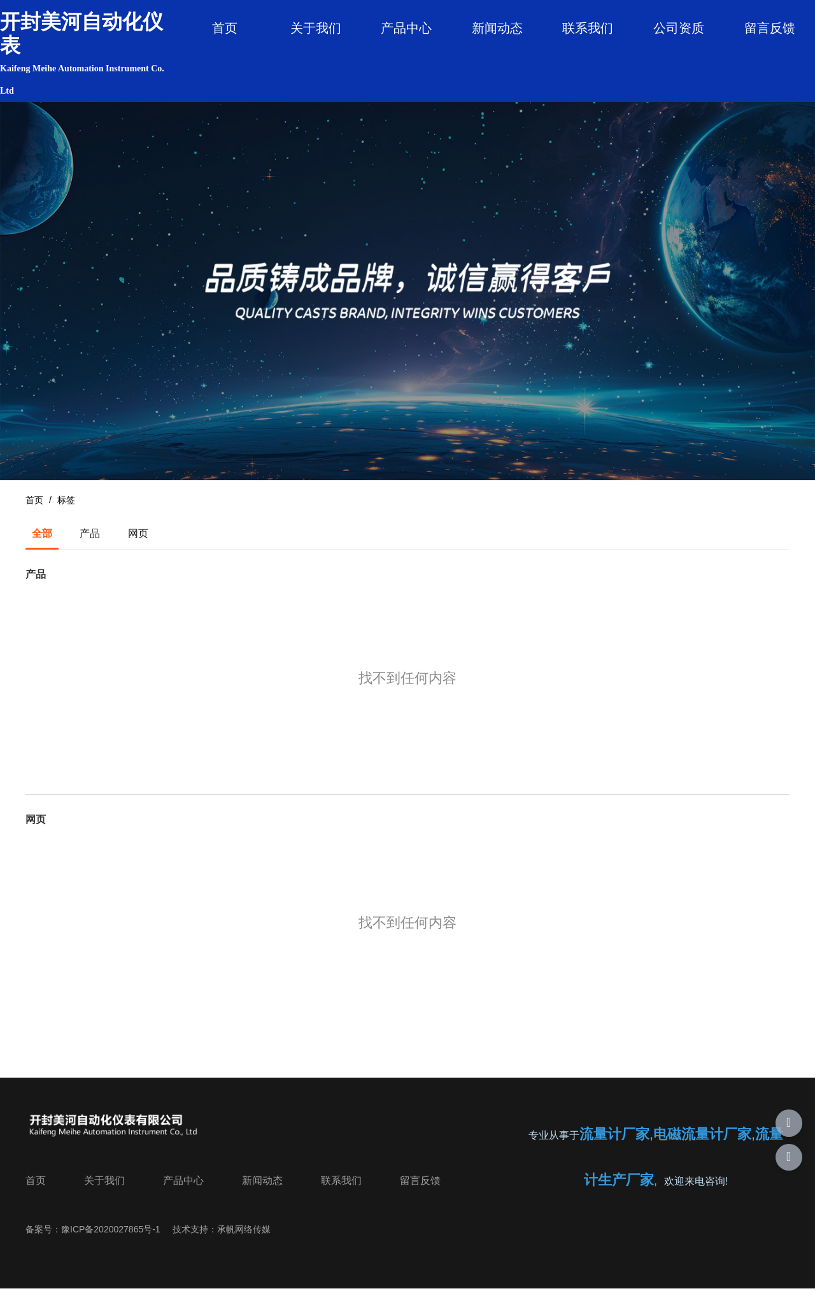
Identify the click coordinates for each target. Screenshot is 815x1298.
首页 (224, 28)
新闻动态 (497, 28)
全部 (42, 540)
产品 (90, 540)
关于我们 (315, 28)
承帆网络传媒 (244, 1236)
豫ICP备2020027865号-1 (110, 1236)
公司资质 (678, 28)
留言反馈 (769, 28)
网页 (138, 540)
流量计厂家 (614, 1142)
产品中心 (406, 28)
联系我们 (587, 28)
